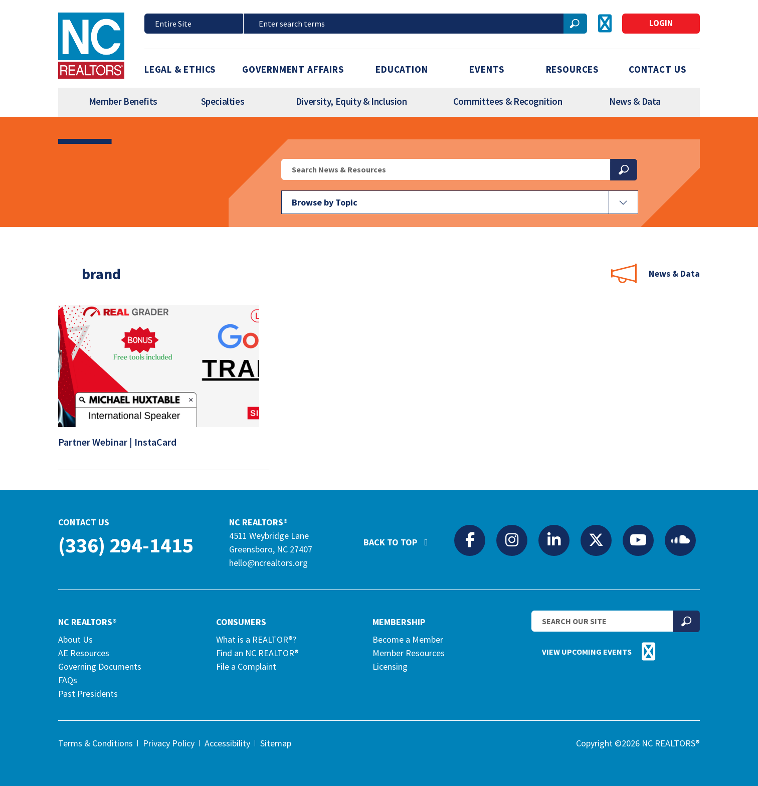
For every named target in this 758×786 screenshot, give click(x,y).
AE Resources (83, 653)
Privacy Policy (169, 743)
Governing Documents (99, 666)
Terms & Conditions (95, 743)
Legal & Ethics (180, 69)
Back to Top (400, 538)
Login (661, 23)
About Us (75, 639)
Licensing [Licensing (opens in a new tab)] (390, 666)
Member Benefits (123, 101)
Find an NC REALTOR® (257, 653)
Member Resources (408, 653)
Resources (572, 69)
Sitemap (275, 743)
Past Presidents (88, 693)
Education (401, 69)
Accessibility (227, 743)
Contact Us (657, 69)
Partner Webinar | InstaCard (123, 444)
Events (486, 69)
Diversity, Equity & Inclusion (351, 101)
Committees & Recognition (507, 101)
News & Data (635, 101)
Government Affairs (293, 69)
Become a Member (407, 639)
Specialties (223, 101)
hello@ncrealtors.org (268, 562)
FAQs (67, 680)
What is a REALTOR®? (256, 639)
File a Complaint (246, 666)
